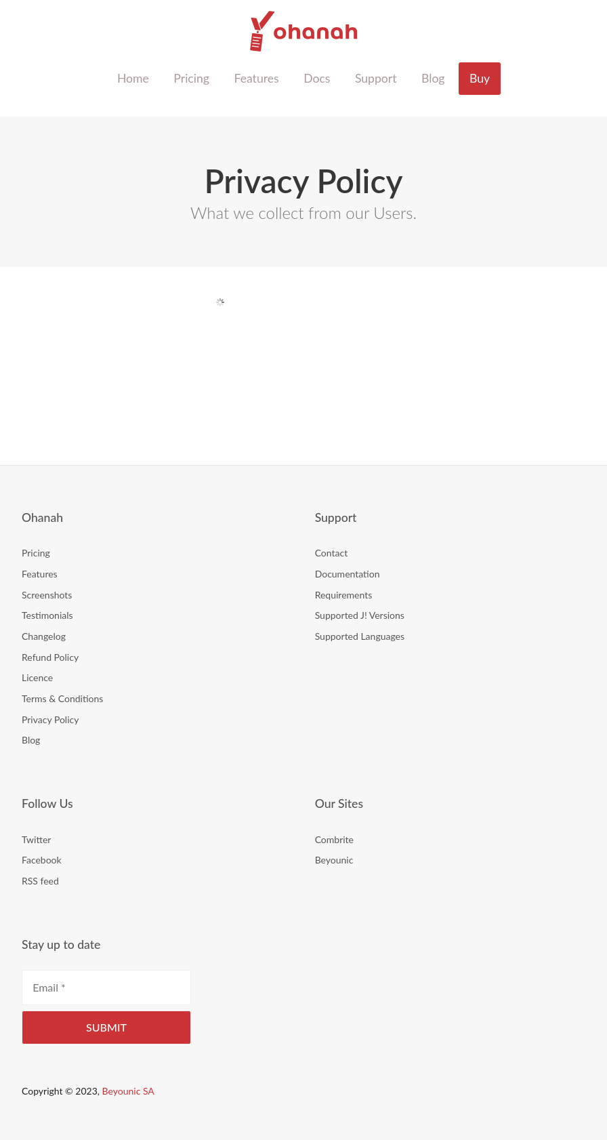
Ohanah (304, 31)
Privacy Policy (50, 719)
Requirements (344, 594)
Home (133, 78)
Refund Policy (50, 657)
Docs (317, 78)
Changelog (44, 636)
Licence (37, 677)
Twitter (36, 839)
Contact (331, 552)
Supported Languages (359, 636)
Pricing (191, 78)
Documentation (347, 573)
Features (256, 78)
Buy (479, 78)
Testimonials (47, 615)
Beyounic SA (128, 1091)
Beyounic (334, 860)
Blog (432, 78)
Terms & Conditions (62, 698)
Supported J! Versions (359, 615)
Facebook (42, 860)
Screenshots (47, 594)
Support (376, 78)
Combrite (334, 839)
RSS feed (40, 881)
